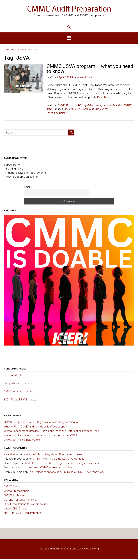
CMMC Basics (65, 105)
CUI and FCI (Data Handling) (20, 499)
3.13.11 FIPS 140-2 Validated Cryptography (58, 458)
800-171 (68, 109)
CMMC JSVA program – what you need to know (90, 68)
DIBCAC (96, 109)
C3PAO (78, 109)
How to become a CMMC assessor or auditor (45, 467)
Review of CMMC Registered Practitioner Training (53, 454)
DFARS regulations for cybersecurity (95, 105)
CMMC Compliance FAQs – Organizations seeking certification (41, 422)
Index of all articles (15, 375)
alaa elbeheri (11, 454)
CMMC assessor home (18, 391)
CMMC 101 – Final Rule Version (22, 439)
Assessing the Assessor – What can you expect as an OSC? (40, 435)
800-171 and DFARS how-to (20, 399)
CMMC (87, 109)
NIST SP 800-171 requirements (22, 513)
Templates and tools (16, 383)
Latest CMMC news (15, 508)
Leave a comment (56, 113)
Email (27, 187)
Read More (104, 97)
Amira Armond (85, 77)
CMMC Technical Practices (20, 495)
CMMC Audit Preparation (69, 8)
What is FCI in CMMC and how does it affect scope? (35, 426)
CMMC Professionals (16, 491)
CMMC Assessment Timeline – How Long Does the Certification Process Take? (52, 431)
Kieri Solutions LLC (63, 548)
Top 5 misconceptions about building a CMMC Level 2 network (66, 472)
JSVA (105, 109)
